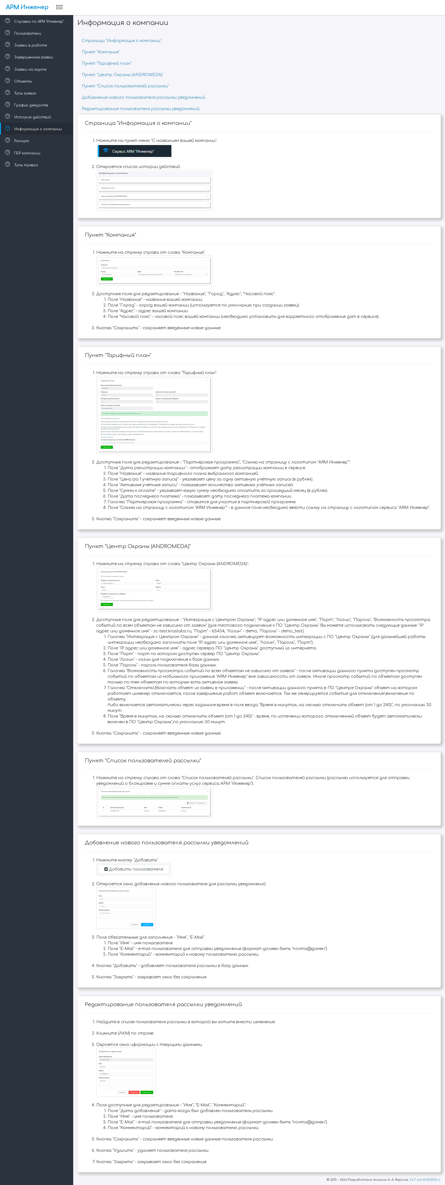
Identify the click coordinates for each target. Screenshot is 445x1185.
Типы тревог (22, 164)
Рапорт (18, 140)
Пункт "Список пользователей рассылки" (125, 86)
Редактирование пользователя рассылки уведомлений (141, 109)
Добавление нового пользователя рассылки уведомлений (144, 97)
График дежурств (27, 104)
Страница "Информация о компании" (122, 41)
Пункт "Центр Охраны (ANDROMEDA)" (123, 75)
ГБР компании (23, 152)
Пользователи (24, 32)
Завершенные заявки (30, 56)
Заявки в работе (26, 44)
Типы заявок (21, 92)
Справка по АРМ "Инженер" (35, 21)
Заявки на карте (26, 69)
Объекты (19, 80)
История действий (29, 116)
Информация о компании (34, 128)
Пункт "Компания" (101, 52)
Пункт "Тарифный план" (107, 63)
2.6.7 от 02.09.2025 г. (425, 1180)
